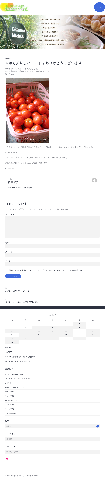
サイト (8, 261)
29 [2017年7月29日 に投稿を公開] (79, 338)
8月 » (11, 347)
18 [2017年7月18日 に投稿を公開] (25, 335)
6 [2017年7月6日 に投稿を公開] (52, 327)
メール (9, 252)
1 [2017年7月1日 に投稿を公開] (79, 324)
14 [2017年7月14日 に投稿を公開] (66, 331)
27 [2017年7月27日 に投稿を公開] (52, 338)
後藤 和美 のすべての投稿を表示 (20, 187)
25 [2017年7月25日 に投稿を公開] (25, 338)
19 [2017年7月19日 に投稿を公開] (39, 335)
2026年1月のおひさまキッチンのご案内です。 (20, 357)
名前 (8, 243)
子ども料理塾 (9, 391)
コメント (9, 214)
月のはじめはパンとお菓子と (15, 374)
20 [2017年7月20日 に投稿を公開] (52, 335)
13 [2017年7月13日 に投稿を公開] (52, 331)
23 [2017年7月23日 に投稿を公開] (93, 335)
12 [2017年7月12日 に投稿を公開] (39, 331)
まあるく (8, 383)
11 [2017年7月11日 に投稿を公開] (25, 331)
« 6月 (6, 347)
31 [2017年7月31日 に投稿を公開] (12, 342)
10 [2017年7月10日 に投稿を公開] (12, 331)
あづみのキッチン (11, 400)
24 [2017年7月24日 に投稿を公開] (12, 338)
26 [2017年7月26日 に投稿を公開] (39, 338)
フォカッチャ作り (11, 413)
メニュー (99, 7)
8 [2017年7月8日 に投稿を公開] (79, 327)
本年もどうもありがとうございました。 (18, 387)
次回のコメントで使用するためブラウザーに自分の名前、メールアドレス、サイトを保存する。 (45, 270)
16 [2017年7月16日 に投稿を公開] (93, 331)
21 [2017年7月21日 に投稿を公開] (66, 335)
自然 (9, 58)
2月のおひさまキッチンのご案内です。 (18, 361)
